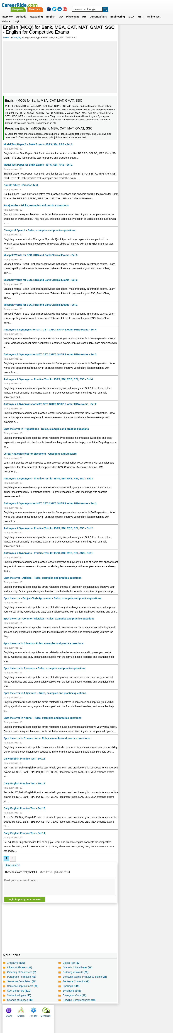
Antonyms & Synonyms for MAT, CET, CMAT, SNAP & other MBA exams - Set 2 (50, 404)
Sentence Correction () (76, 985)
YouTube (112, 1015)
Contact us (68, 1015)
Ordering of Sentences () (21, 976)
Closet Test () (71, 967)
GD (61, 12)
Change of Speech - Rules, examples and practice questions (39, 230)
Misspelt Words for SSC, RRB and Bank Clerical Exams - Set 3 (40, 255)
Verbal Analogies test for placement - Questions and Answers (40, 453)
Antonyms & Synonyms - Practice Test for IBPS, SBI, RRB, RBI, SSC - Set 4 (48, 379)
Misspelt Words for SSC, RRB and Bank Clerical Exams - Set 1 (40, 304)
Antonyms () (16, 967)
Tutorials (150, 32)
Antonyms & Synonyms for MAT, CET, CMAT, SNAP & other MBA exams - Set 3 (50, 354)
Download (162, 32)
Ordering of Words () (75, 976)
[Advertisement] (60, 67)
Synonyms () (72, 995)
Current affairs (98, 12)
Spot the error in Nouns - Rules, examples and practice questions (42, 717)
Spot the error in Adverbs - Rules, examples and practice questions (44, 643)
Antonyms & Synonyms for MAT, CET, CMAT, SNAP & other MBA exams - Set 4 (50, 329)
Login (16, 17)
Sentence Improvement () (22, 990)
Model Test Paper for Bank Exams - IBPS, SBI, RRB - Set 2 (38, 144)
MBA (140, 12)
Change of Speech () (20, 1004)
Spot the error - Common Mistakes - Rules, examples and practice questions (49, 618)
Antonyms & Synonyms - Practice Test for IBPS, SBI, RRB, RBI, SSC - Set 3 (48, 478)
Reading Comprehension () (79, 1004)
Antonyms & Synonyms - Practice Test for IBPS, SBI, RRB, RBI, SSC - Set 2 (48, 528)
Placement (72, 12)
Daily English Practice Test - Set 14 (24, 837)
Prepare (81, 4)
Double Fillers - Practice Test (21, 185)
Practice (98, 4)
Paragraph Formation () (21, 981)
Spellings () (71, 990)
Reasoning (36, 12)
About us (54, 1015)
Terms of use (85, 1015)
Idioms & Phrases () (19, 971)
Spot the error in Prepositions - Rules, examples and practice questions (46, 428)
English (50, 12)
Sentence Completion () (21, 985)
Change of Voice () (74, 999)
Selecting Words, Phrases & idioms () (85, 981)
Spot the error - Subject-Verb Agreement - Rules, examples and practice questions (52, 598)
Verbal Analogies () (19, 999)
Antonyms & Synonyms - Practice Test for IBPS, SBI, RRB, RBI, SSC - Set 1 (48, 553)
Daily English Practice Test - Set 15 (24, 812)
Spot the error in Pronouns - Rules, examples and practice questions (44, 668)
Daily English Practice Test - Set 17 (24, 787)
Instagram (125, 1015)
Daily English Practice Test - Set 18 (24, 763)
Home (6, 37)
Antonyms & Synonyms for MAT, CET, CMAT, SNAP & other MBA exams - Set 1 (50, 503)
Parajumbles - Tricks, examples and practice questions (36, 205)
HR (84, 12)
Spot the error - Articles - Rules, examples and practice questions (42, 577)
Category (16, 37)
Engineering (117, 12)
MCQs (125, 32)
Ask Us (99, 1015)
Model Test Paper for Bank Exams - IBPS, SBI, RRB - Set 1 (38, 164)
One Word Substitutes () (77, 971)
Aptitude (21, 12)
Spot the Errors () (19, 995)
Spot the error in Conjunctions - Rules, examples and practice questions (47, 738)
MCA (131, 12)
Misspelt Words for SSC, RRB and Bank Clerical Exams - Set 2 (40, 279)
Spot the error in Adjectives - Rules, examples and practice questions (45, 693)
